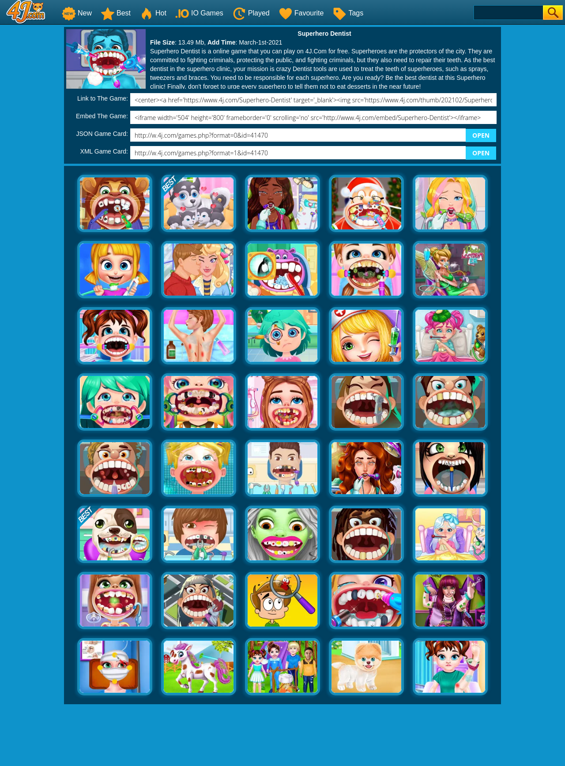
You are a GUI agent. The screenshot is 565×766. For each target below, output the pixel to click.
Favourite (301, 13)
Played (251, 13)
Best (116, 13)
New (77, 13)
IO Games (199, 13)
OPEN (481, 135)
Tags (347, 13)
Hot (152, 13)
